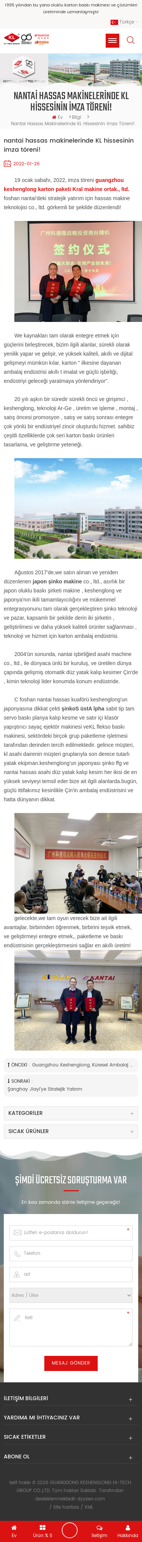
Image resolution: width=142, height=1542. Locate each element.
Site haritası (66, 1507)
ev (57, 117)
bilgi (76, 117)
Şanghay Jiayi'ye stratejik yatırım (45, 1089)
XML (88, 1507)
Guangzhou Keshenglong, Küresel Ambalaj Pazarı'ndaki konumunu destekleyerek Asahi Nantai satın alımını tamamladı (83, 1065)
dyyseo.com (91, 1499)
